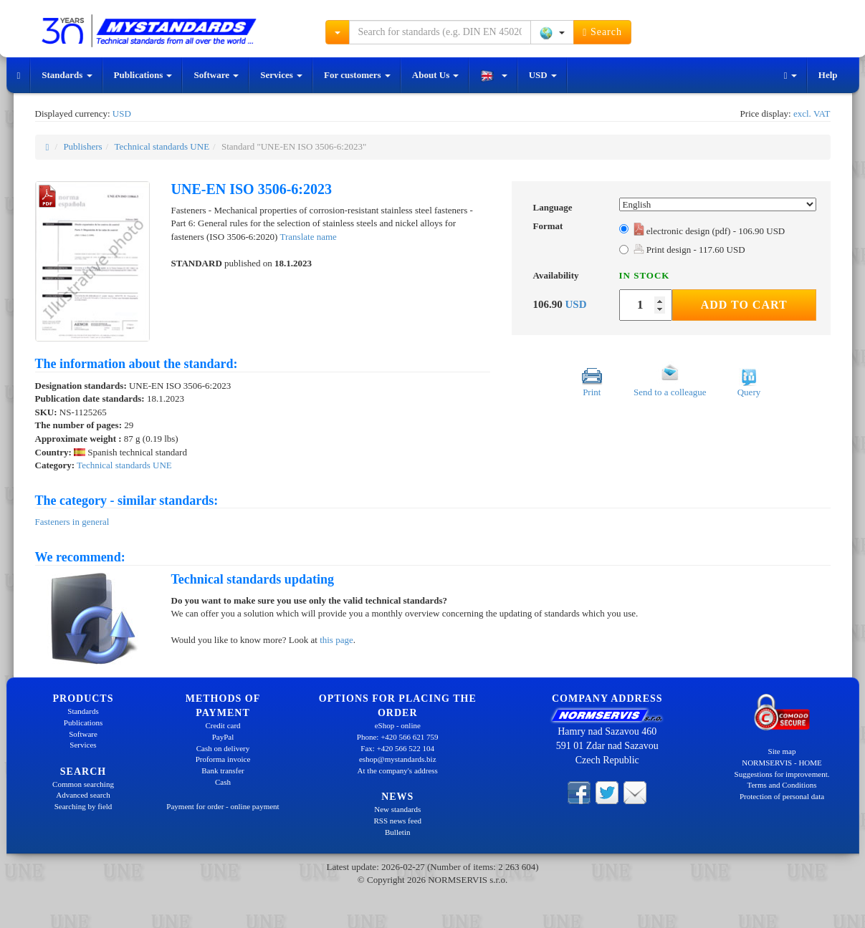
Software (216, 74)
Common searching (83, 784)
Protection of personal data (782, 796)
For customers (357, 74)
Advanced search (83, 795)
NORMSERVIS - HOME (782, 762)
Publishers (82, 146)
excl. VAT (812, 113)
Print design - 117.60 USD (689, 249)
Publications (143, 74)
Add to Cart (744, 305)
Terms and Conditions (781, 784)
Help (828, 74)
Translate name (308, 236)
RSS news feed (397, 820)
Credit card (222, 725)
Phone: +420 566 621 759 (398, 737)
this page (336, 639)
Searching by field (83, 806)
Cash (223, 782)
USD (543, 74)
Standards (67, 74)
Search (602, 32)
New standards (397, 809)
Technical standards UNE (161, 146)
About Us (435, 74)
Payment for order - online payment (222, 806)
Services (281, 74)
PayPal (223, 737)
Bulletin (397, 832)
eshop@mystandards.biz (397, 759)
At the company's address (398, 770)
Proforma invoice (223, 759)
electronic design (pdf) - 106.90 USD (709, 231)
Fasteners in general (72, 521)
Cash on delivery (223, 748)
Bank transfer (222, 770)
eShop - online (398, 725)
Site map (782, 751)
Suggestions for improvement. (782, 774)
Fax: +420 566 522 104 (397, 748)
